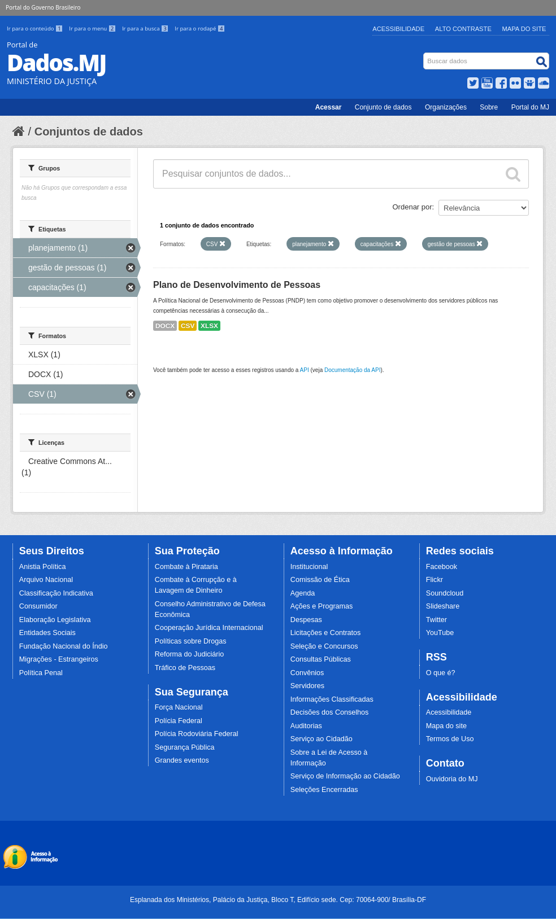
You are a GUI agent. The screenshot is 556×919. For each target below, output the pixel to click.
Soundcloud (445, 593)
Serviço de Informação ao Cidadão (345, 776)
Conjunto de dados (383, 107)
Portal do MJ (530, 107)
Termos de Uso (450, 739)
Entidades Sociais (47, 633)
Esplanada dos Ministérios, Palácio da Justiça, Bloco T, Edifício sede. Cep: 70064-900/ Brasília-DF (278, 900)
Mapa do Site (524, 28)
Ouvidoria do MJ (452, 779)
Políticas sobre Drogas (191, 641)
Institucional (309, 567)
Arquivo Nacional (46, 580)
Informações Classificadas (331, 699)
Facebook (441, 567)
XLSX (209, 326)
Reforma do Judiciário (189, 654)
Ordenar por (412, 207)
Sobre (489, 107)
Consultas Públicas (320, 659)
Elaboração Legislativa (55, 620)
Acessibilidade (398, 28)
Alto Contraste (463, 28)
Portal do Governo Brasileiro (43, 7)
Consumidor (38, 606)
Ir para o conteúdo (35, 28)
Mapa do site (446, 726)
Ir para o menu (93, 28)
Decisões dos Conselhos (329, 712)
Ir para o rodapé (200, 28)
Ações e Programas (321, 606)
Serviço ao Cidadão (321, 739)
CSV (187, 326)
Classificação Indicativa (56, 593)
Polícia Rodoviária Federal (196, 734)
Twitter (436, 620)
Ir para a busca (146, 28)
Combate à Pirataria (186, 567)
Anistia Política (42, 567)
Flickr (434, 580)
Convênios (307, 673)
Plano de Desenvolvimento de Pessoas (236, 285)
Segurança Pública (185, 747)
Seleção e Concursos (324, 646)
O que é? (440, 673)
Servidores (307, 686)
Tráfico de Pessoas (185, 668)
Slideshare (443, 606)
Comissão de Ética (320, 580)
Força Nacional (179, 707)
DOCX (165, 326)
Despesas (306, 620)
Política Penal (41, 673)
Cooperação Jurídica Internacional (209, 628)
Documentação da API (352, 370)
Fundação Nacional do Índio (63, 646)
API (304, 370)
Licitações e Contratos (325, 633)
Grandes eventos (182, 760)
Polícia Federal (178, 721)
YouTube (440, 633)
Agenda (302, 593)
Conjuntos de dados (88, 131)
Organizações (446, 107)
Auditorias (306, 726)
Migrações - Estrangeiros (58, 659)
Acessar (328, 107)
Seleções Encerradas (324, 790)
